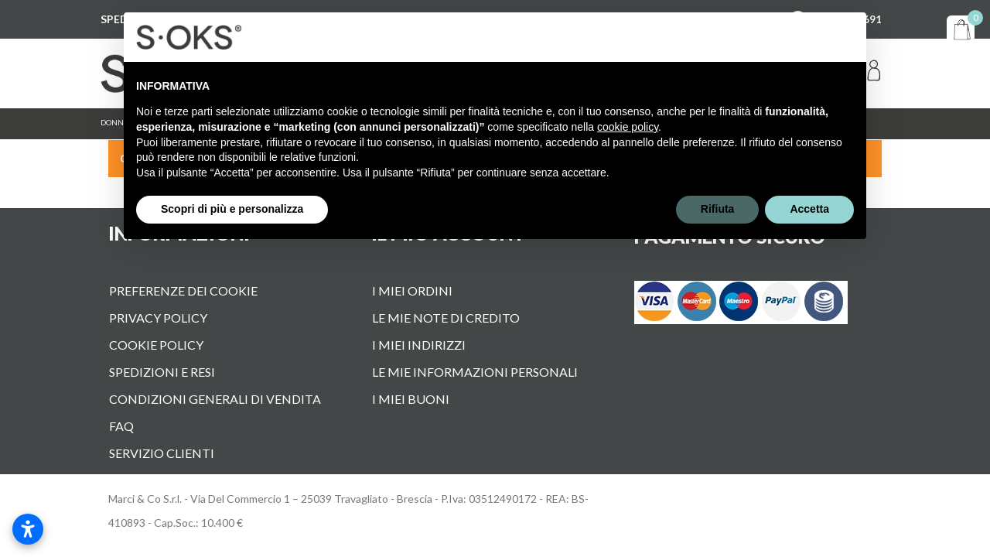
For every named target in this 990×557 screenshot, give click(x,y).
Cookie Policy (156, 344)
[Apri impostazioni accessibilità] (27, 529)
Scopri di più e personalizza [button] (232, 209)
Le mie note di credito (446, 317)
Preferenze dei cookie (183, 290)
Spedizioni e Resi (162, 371)
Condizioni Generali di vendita (215, 398)
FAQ (121, 426)
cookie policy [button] (627, 127)
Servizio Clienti (161, 453)
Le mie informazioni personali (475, 371)
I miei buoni (410, 398)
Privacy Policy (158, 317)
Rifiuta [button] (718, 209)
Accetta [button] (809, 209)
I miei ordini (412, 290)
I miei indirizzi (419, 344)
